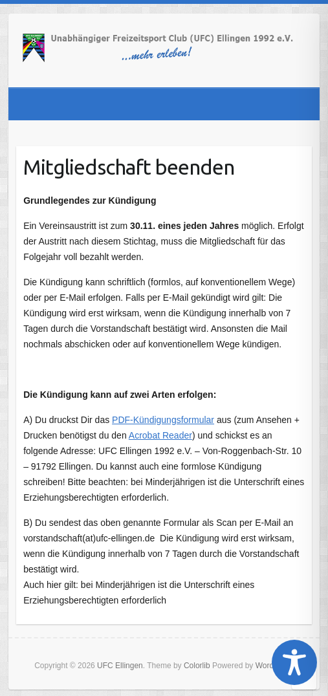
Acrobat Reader (160, 435)
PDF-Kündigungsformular (163, 420)
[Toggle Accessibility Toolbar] (294, 662)
